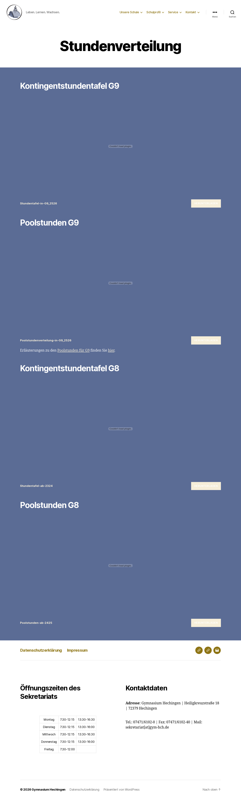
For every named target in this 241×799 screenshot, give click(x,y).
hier (111, 350)
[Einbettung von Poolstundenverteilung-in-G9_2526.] (120, 283)
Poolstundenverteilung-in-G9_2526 (45, 340)
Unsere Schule (129, 12)
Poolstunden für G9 (73, 350)
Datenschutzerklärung (41, 650)
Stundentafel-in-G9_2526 (38, 203)
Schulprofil (153, 12)
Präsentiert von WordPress (121, 789)
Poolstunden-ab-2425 (36, 622)
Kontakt (191, 12)
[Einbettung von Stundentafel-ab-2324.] (120, 428)
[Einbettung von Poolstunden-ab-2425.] (120, 565)
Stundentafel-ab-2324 (36, 486)
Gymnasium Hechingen (48, 789)
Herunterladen (206, 203)
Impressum (77, 650)
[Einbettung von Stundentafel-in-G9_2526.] (120, 146)
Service (173, 12)
